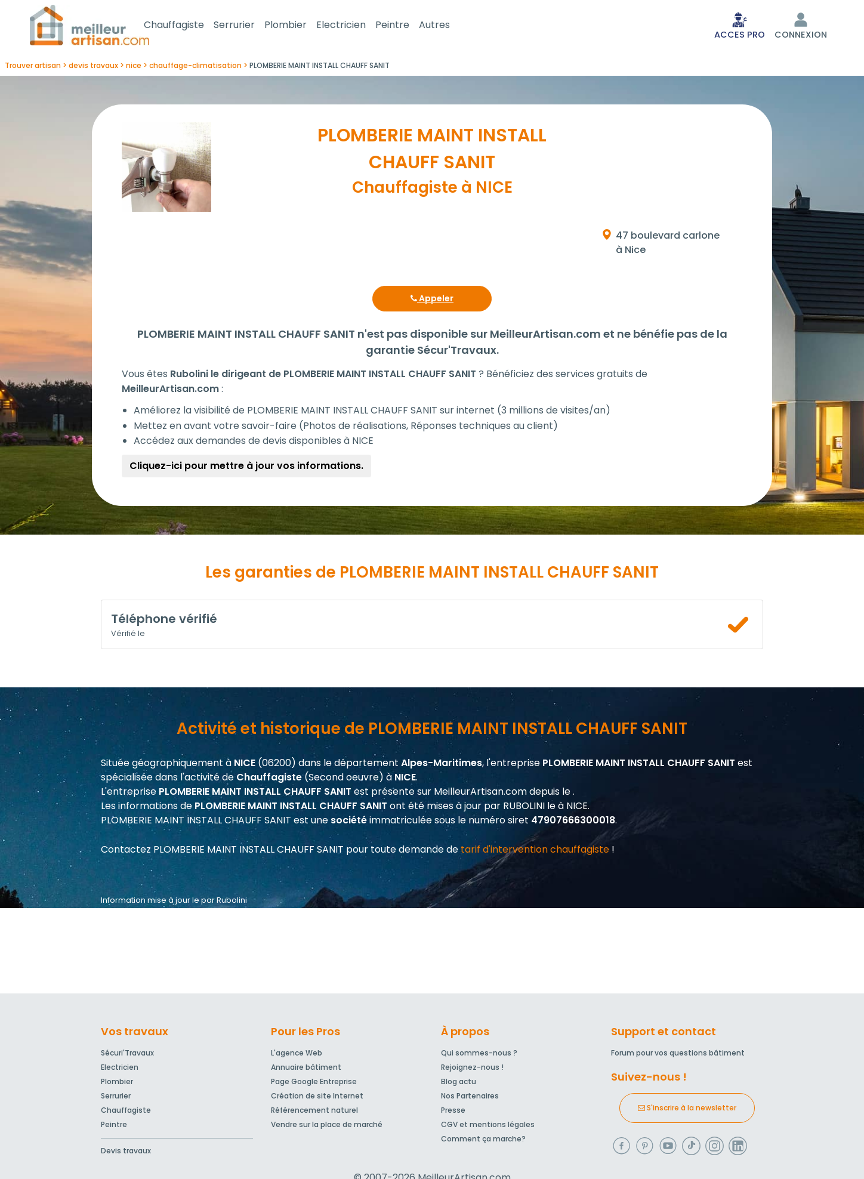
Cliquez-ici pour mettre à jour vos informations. (246, 468)
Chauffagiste (188, 26)
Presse (453, 1112)
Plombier (300, 26)
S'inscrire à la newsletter (687, 1110)
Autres (448, 26)
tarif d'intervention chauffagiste (535, 852)
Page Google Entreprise (314, 1084)
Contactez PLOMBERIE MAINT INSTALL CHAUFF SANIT (222, 852)
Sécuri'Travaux (127, 1055)
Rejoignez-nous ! (472, 1069)
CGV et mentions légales (488, 1127)
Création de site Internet (317, 1098)
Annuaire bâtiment (306, 1069)
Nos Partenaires (470, 1098)
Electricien (355, 26)
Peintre (407, 26)
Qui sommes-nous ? (479, 1055)
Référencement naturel (314, 1112)
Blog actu (458, 1084)
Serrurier (248, 26)
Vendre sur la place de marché (326, 1127)
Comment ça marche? (483, 1141)
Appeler (432, 301)
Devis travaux (126, 1153)
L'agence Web (296, 1055)
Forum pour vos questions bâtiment (678, 1055)
